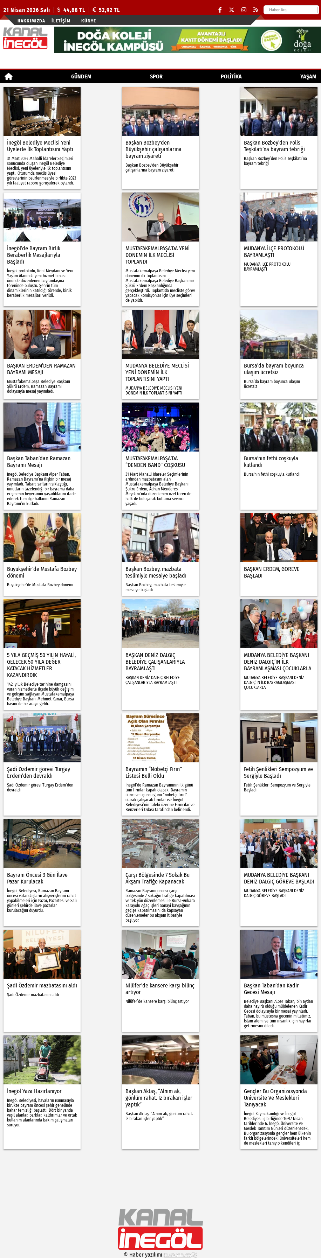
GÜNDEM (81, 76)
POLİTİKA (231, 76)
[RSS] (255, 10)
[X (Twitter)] (231, 10)
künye (88, 20)
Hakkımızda (31, 20)
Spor (156, 76)
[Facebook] (220, 10)
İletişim (61, 20)
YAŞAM (308, 76)
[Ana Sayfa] (8, 76)
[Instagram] (243, 10)
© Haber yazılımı (160, 1254)
